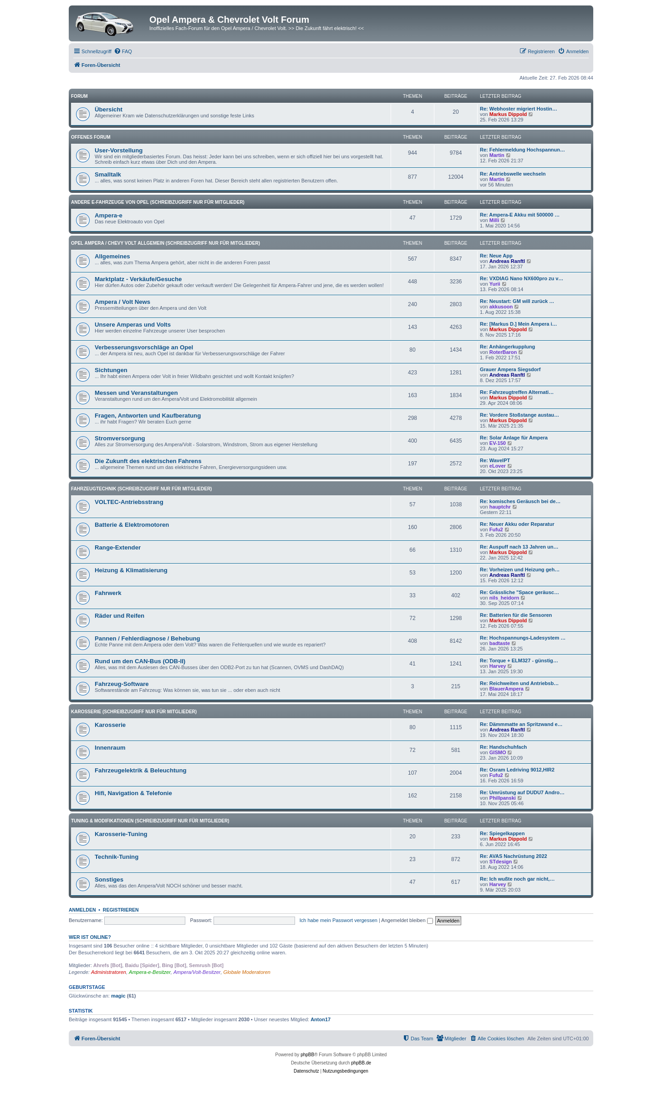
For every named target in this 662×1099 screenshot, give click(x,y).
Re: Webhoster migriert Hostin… (518, 108)
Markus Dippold (508, 114)
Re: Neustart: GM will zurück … (517, 301)
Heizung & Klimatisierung (131, 570)
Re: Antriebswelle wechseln (512, 173)
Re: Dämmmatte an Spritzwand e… (521, 724)
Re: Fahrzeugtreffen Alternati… (517, 392)
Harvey (497, 666)
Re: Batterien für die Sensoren (516, 615)
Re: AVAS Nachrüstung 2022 (513, 856)
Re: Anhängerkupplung (507, 346)
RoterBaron (503, 352)
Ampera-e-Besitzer (150, 972)
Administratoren (108, 972)
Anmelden (82, 909)
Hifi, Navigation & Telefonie (133, 793)
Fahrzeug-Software (122, 684)
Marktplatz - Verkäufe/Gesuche (138, 279)
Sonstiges (109, 879)
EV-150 (497, 443)
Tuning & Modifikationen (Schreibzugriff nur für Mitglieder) (150, 820)
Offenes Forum (91, 137)
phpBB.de (361, 1062)
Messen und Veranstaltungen (136, 392)
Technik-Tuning (116, 856)
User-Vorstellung (119, 150)
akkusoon (501, 306)
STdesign (500, 861)
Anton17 (321, 1019)
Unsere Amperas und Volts (133, 324)
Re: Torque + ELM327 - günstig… (519, 660)
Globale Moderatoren (247, 972)
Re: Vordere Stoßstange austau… (519, 415)
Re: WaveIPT (495, 460)
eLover (497, 466)
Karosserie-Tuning (121, 834)
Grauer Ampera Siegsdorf (510, 369)
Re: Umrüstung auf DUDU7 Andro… (522, 792)
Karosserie (110, 724)
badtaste (499, 643)
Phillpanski (502, 798)
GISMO (497, 752)
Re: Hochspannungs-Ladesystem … (522, 637)
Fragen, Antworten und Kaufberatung (148, 415)
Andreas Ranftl (507, 261)
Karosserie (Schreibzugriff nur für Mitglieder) (134, 711)
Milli (494, 220)
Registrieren (121, 909)
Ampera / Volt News (122, 301)
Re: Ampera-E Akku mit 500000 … (520, 214)
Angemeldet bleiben (407, 920)
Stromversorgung (120, 438)
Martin (496, 155)
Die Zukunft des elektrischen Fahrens (148, 461)
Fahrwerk (108, 593)
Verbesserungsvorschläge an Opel (144, 347)
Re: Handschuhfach (503, 747)
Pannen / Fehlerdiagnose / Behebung (147, 638)
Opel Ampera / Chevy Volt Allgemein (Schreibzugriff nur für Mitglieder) (165, 243)
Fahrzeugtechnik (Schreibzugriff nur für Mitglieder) (141, 488)
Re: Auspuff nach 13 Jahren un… (519, 547)
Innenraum (110, 747)
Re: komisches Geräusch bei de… (520, 501)
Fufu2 (496, 529)
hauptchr (500, 506)
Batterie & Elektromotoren (132, 524)
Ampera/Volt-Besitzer (197, 972)
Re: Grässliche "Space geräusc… (519, 592)
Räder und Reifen (119, 615)
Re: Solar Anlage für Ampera (514, 437)
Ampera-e (108, 215)
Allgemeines (112, 256)
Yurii (494, 284)
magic (118, 995)
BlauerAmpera (506, 688)
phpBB (307, 1054)
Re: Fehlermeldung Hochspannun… (522, 149)
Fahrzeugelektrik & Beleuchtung (141, 770)
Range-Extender (118, 547)
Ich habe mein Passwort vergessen (338, 920)
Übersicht (108, 109)
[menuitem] (123, 51)
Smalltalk (108, 174)
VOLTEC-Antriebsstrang (129, 502)
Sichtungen (111, 370)
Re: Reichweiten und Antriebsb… (519, 683)
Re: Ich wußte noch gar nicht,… (517, 879)
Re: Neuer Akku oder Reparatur (517, 524)
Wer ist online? (90, 937)
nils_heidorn (504, 597)
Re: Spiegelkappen (502, 833)
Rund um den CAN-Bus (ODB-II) (140, 661)
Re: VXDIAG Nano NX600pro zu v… (521, 278)
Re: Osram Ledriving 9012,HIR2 (517, 769)
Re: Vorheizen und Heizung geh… (520, 569)
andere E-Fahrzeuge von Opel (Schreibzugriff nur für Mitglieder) (157, 202)
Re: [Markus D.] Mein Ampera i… (518, 324)
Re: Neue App (496, 255)
